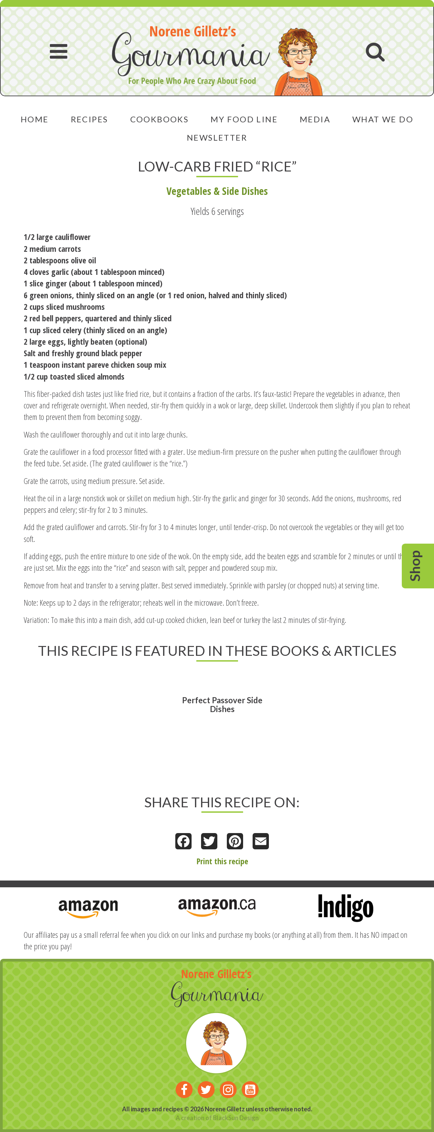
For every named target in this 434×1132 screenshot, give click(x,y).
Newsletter (217, 137)
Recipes (89, 119)
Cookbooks (159, 119)
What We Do (382, 119)
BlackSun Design (236, 1117)
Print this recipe (222, 861)
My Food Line (244, 119)
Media (315, 119)
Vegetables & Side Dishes (217, 191)
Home (35, 119)
